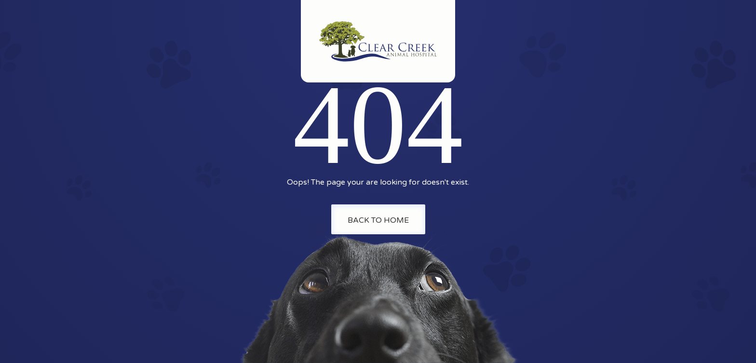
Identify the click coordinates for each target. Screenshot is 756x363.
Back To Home (378, 220)
